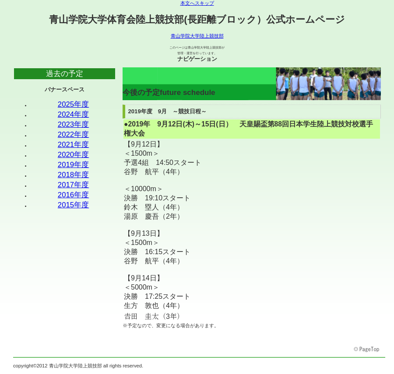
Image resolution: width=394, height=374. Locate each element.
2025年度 (73, 104)
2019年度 (73, 165)
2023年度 (73, 124)
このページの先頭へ (367, 349)
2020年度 (73, 154)
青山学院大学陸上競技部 (197, 35)
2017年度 (73, 185)
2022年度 (73, 134)
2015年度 (73, 205)
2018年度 (73, 175)
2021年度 (73, 144)
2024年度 (73, 114)
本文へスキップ (197, 3)
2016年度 (73, 195)
